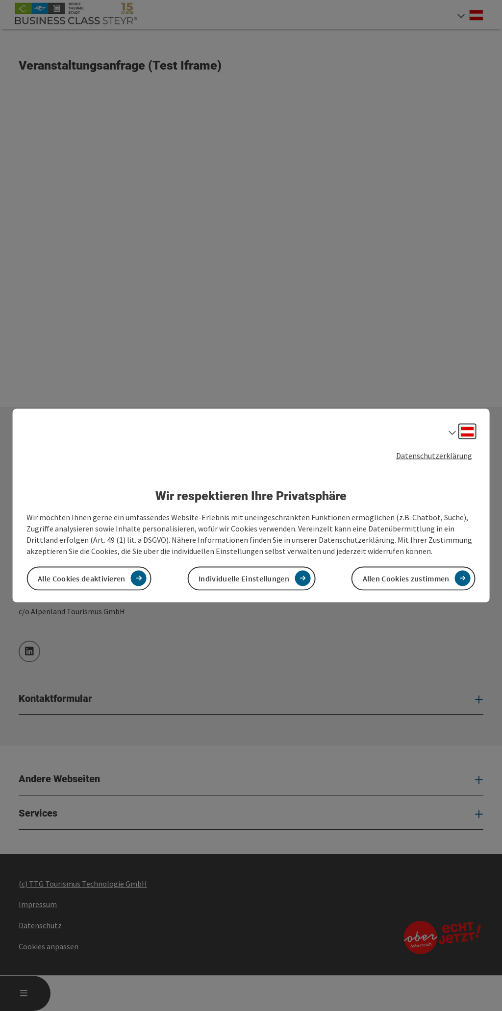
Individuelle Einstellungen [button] (244, 578)
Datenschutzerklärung (434, 455)
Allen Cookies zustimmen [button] (406, 578)
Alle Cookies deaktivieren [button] (82, 578)
